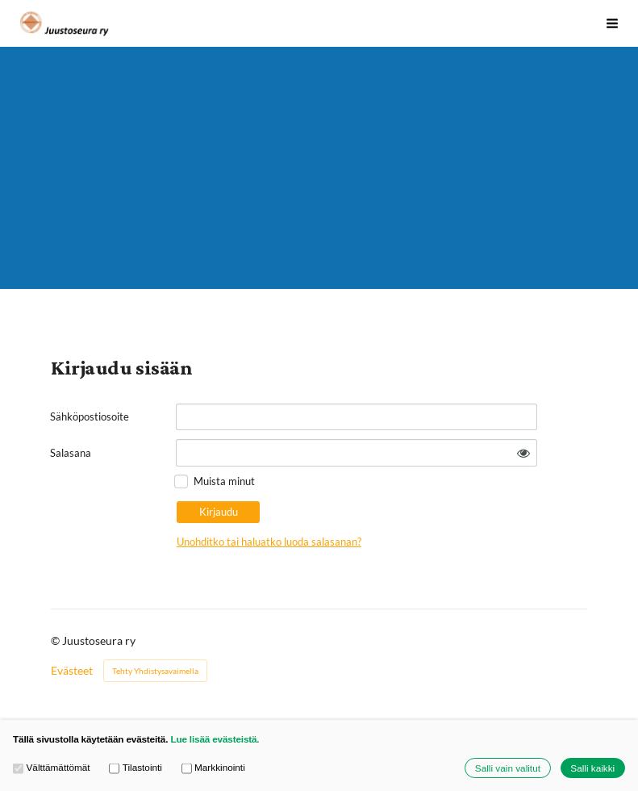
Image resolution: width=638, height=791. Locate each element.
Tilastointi (135, 767)
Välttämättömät (51, 767)
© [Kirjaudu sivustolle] (56, 640)
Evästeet (72, 670)
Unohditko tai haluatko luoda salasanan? (269, 541)
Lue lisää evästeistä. (214, 739)
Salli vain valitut (507, 768)
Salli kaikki (592, 768)
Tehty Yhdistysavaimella (155, 671)
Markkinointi (213, 767)
